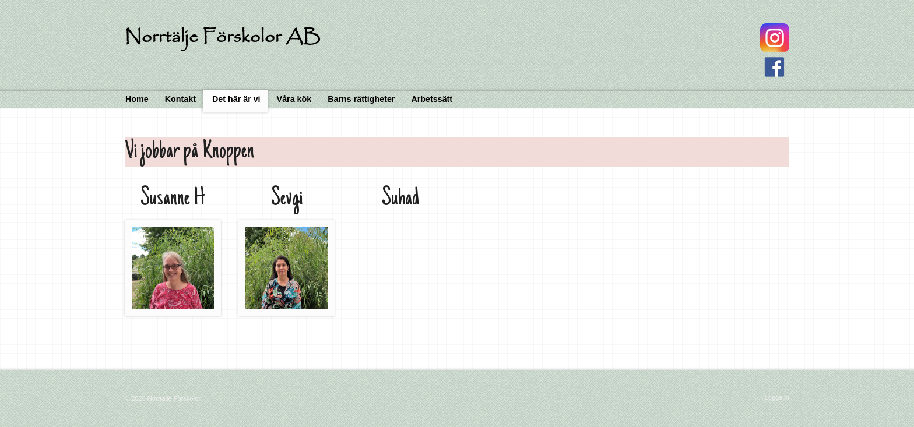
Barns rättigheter (361, 99)
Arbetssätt (431, 99)
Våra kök (294, 99)
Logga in (777, 397)
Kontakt (180, 99)
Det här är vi (236, 99)
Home (137, 99)
